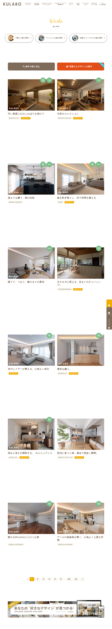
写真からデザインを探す (85, 66)
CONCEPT (28, 4)
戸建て (19, 38)
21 (76, 579)
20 (69, 579)
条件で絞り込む (31, 66)
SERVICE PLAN (47, 4)
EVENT (71, 4)
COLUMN (85, 4)
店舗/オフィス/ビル (88, 38)
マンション (51, 38)
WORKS (36, 4)
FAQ (102, 4)
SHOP (78, 4)
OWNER (94, 4)
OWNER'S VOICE (61, 4)
